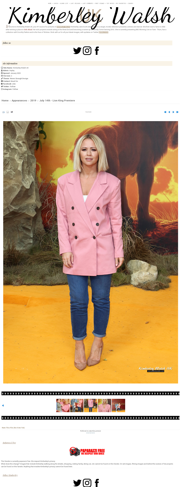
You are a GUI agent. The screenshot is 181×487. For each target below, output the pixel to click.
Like (14, 84)
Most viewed (99, 3)
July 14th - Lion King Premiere (57, 100)
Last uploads (75, 3)
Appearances (19, 100)
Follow (12, 87)
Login (56, 3)
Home (49, 3)
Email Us (14, 81)
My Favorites (121, 3)
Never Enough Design (19, 78)
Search (130, 3)
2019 (33, 100)
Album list (64, 3)
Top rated (110, 3)
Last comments (88, 3)
